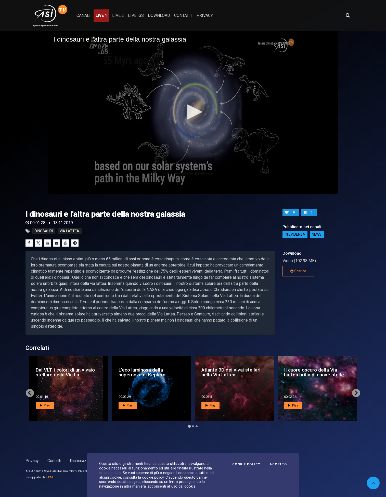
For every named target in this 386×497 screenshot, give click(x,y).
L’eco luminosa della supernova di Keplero (142, 372)
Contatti (54, 460)
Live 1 (101, 15)
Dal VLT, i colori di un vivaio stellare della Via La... (65, 372)
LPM (49, 477)
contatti (183, 15)
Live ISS (136, 15)
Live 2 (118, 15)
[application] (193, 112)
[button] (193, 112)
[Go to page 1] (189, 426)
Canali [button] (83, 15)
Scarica (298, 271)
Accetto (278, 464)
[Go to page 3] (197, 426)
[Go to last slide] (30, 393)
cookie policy (110, 473)
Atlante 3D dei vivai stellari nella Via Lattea (231, 372)
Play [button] (45, 405)
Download (159, 15)
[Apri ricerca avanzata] (347, 15)
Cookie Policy (246, 464)
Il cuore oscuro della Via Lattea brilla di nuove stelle (314, 372)
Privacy (32, 460)
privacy (205, 15)
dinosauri (44, 231)
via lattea (69, 231)
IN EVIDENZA (295, 234)
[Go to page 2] (193, 426)
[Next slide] (356, 393)
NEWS (316, 234)
